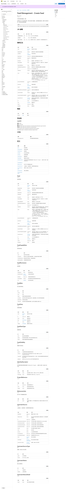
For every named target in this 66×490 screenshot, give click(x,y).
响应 (55, 14)
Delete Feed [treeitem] (5, 27)
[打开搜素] (62, 1)
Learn (18, 10)
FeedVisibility (19, 158)
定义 (55, 16)
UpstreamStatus (20, 170)
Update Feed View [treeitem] (5, 39)
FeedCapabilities (20, 149)
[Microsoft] (1, 1)
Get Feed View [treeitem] (5, 32)
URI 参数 (56, 11)
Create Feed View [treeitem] (5, 26)
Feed (23, 115)
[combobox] (7, 12)
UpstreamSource (20, 166)
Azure (20, 10)
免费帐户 (56, 3)
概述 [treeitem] (4, 23)
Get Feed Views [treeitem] (5, 34)
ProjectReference (20, 162)
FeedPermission (20, 151)
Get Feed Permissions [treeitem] (6, 31)
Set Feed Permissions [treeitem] (6, 36)
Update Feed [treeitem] (5, 38)
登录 (64, 1)
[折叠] (11, 9)
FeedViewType (20, 156)
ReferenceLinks (20, 164)
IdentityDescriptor (20, 159)
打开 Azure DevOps (61, 3)
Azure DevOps (24, 10)
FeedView (28, 102)
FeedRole (19, 152)
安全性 (56, 15)
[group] (33, 26)
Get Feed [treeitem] (4, 30)
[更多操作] (48, 10)
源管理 (28, 10)
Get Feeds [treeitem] (4, 35)
